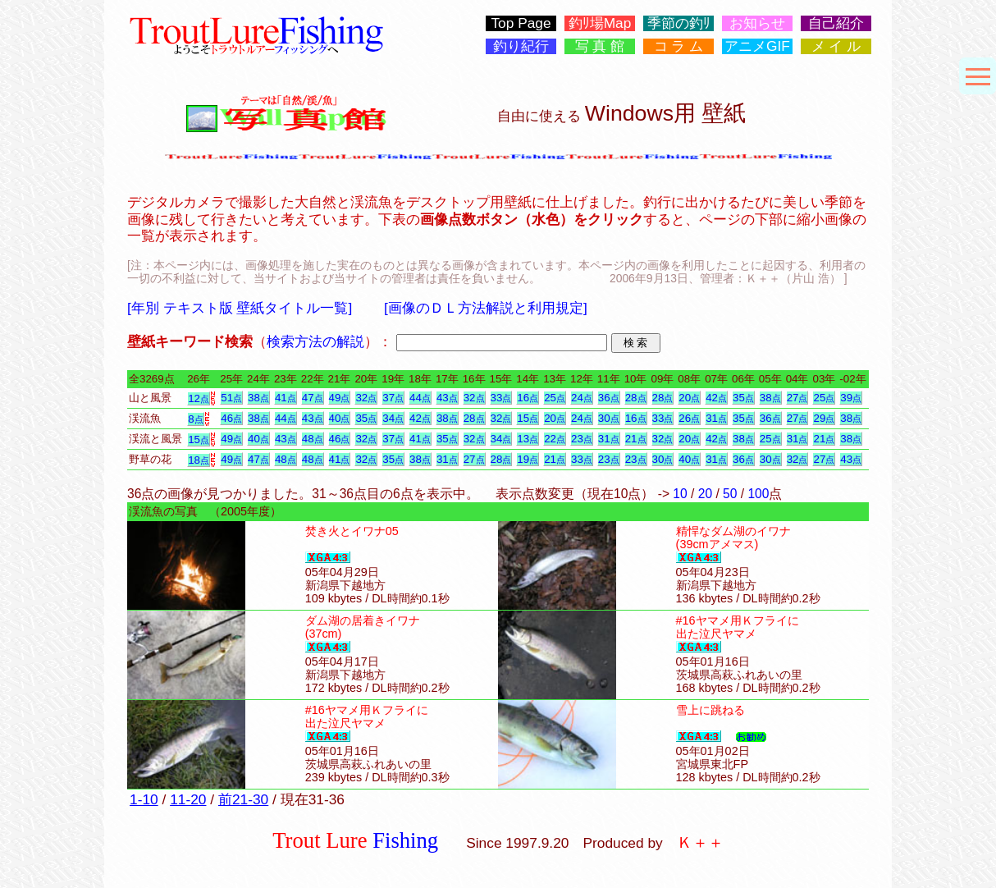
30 (608, 418)
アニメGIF (757, 46)
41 (285, 397)
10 (680, 494)
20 (689, 397)
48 (312, 439)
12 (198, 398)
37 (393, 397)
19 (527, 459)
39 (850, 397)
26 (689, 418)
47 (312, 397)
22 (554, 439)
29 (823, 418)
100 (758, 494)
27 (797, 397)
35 (743, 397)
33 (501, 397)
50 (730, 494)
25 (554, 397)
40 (339, 418)
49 (339, 397)
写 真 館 (600, 46)
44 (420, 397)
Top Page (521, 23)
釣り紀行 (521, 46)
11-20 (188, 799)
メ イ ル (836, 46)
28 (635, 397)
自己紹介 (836, 23)
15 (527, 418)
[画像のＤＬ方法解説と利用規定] (485, 308)
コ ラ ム (679, 46)
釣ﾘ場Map (600, 23)
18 (198, 460)
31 (716, 418)
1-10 (144, 799)
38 (258, 397)
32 (366, 397)
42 (716, 397)
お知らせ (757, 23)
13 (527, 439)
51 (231, 397)
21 (635, 439)
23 (581, 439)
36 (608, 397)
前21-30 (243, 799)
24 (581, 397)
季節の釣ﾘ (678, 23)
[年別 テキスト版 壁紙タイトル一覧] (239, 308)
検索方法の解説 (315, 341)
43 (447, 397)
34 (393, 418)
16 (527, 397)
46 (231, 418)
